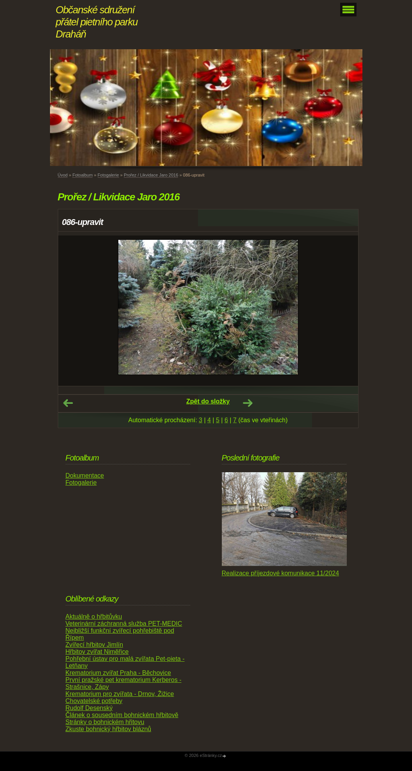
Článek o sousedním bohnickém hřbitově (122, 715)
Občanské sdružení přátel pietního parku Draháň (97, 22)
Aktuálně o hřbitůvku (94, 616)
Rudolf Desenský (89, 708)
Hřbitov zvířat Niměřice (97, 651)
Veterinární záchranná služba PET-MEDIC (124, 623)
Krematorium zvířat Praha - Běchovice (118, 672)
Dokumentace (85, 475)
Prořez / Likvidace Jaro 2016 (151, 175)
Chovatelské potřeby (94, 701)
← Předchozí (68, 403)
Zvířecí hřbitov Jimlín (94, 644)
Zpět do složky (208, 401)
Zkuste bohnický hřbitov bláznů (109, 729)
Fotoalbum (82, 175)
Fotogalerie (108, 175)
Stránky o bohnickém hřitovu (105, 722)
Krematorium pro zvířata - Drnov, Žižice (120, 694)
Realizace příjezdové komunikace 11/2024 (280, 573)
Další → (247, 403)
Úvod (63, 175)
